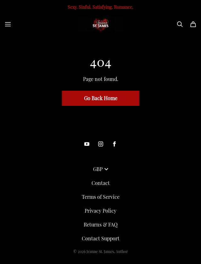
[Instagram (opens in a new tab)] (101, 144)
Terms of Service (101, 196)
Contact (101, 183)
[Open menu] (8, 24)
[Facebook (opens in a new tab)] (114, 144)
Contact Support (101, 238)
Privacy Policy (100, 210)
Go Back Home (100, 98)
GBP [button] (100, 169)
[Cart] (193, 24)
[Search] (180, 24)
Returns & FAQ (101, 224)
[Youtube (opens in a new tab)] (87, 144)
